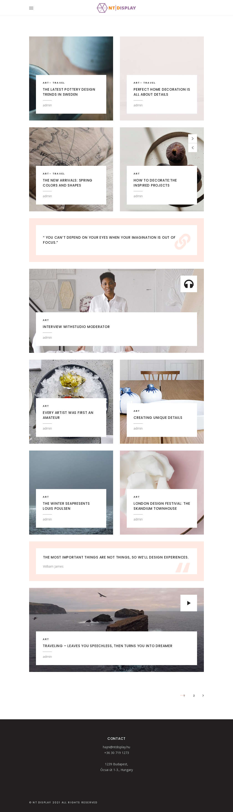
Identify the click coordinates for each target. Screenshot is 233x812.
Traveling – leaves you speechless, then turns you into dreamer (107, 645)
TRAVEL (59, 83)
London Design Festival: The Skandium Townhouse (162, 506)
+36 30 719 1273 (116, 753)
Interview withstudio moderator (76, 326)
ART (46, 83)
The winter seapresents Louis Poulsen (66, 506)
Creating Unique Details (158, 417)
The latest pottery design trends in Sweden (69, 92)
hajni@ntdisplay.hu (116, 747)
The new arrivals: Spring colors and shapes (67, 183)
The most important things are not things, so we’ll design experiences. (116, 557)
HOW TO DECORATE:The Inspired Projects (155, 183)
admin (47, 105)
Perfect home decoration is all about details (162, 92)
